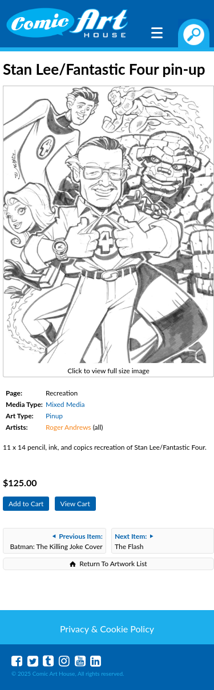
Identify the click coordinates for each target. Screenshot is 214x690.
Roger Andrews (68, 427)
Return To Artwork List (113, 563)
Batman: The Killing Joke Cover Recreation (56, 543)
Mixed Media (65, 404)
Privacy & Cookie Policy (107, 628)
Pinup (54, 415)
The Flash (134, 541)
